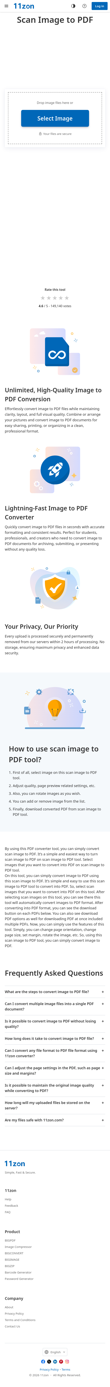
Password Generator (19, 1279)
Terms (66, 1369)
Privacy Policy (14, 1313)
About (9, 1307)
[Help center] (84, 6)
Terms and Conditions (20, 1320)
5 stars (67, 297)
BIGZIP (10, 1266)
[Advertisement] (57, 56)
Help (8, 1199)
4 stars (61, 297)
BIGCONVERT (14, 1253)
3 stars (55, 297)
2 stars (49, 297)
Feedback (11, 1206)
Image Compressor (18, 1247)
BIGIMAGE (12, 1259)
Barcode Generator (18, 1272)
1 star (43, 297)
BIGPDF (10, 1240)
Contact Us (12, 1326)
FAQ (8, 1212)
